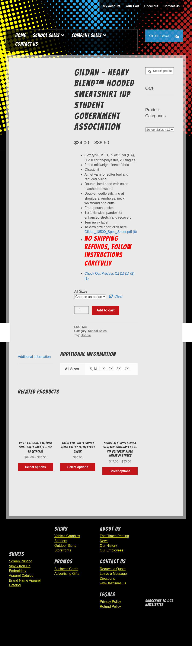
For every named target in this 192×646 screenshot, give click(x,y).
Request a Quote (113, 569)
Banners (60, 541)
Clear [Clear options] (119, 296)
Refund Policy (110, 606)
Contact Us (171, 6)
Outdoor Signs (65, 545)
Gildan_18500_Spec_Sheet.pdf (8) (110, 232)
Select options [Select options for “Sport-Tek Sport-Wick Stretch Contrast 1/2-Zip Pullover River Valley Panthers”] (120, 471)
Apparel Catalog (21, 575)
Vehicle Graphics (67, 536)
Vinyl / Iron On (20, 566)
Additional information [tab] (34, 357)
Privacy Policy (110, 601)
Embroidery (17, 571)
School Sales (46, 35)
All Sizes (80, 291)
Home (20, 35)
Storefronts (62, 550)
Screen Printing (20, 561)
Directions (107, 578)
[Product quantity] (81, 310)
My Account (111, 6)
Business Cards (66, 569)
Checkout (151, 6)
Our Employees (111, 550)
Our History (108, 545)
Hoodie (86, 335)
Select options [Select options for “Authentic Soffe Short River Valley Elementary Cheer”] (77, 467)
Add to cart (105, 310)
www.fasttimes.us (113, 583)
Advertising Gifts (66, 573)
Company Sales (86, 35)
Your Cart (132, 6)
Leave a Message (113, 573)
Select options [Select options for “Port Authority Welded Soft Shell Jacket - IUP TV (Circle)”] (35, 467)
